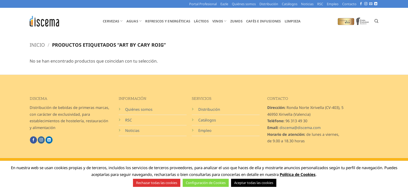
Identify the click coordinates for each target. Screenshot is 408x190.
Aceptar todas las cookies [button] (253, 182)
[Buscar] (376, 21)
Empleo (333, 4)
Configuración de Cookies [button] (206, 182)
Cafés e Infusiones (263, 21)
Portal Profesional (203, 4)
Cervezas (113, 21)
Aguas (134, 21)
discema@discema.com (300, 127)
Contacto (349, 4)
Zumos (236, 21)
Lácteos (201, 21)
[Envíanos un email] (370, 4)
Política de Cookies (298, 174)
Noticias (307, 4)
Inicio (37, 44)
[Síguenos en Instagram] (365, 4)
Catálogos (289, 4)
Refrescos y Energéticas (167, 21)
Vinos (219, 21)
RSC (320, 4)
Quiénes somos (244, 4)
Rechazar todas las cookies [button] (156, 182)
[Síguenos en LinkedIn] (375, 4)
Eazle (224, 4)
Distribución (268, 4)
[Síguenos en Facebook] (360, 4)
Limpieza (293, 21)
